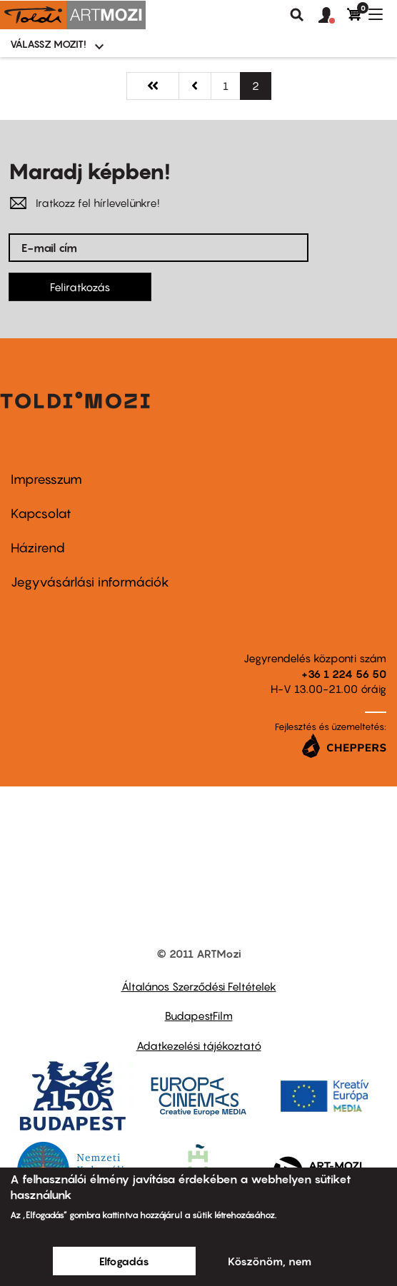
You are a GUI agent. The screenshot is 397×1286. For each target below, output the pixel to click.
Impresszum (46, 479)
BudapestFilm (199, 1015)
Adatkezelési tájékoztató (198, 1045)
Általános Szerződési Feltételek (198, 986)
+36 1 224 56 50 (343, 673)
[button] (332, 15)
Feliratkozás (80, 286)
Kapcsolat (41, 513)
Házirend (38, 547)
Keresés (297, 15)
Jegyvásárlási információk (90, 581)
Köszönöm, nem (269, 1261)
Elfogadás (124, 1261)
